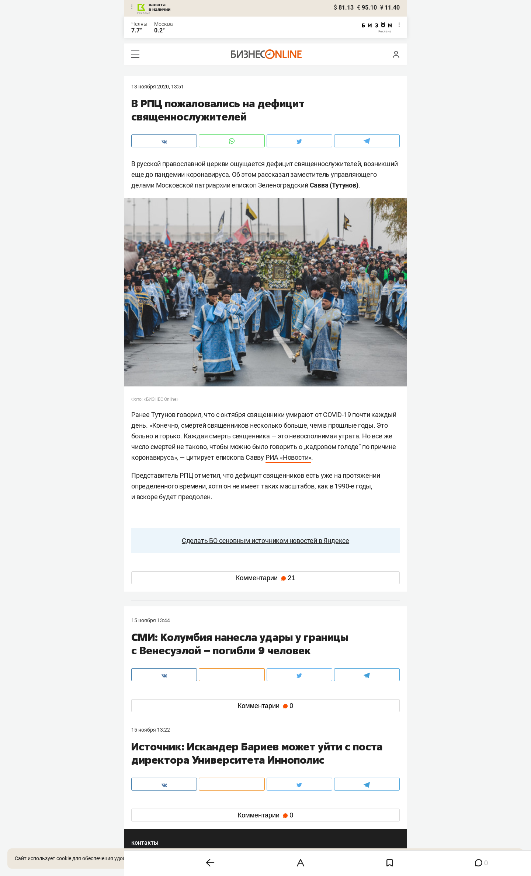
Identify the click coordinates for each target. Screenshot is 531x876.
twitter (279, 801)
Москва (163, 24)
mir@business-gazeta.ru (249, 776)
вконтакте (150, 801)
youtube (147, 824)
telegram (148, 813)
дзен (277, 813)
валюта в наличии (159, 7)
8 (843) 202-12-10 (152, 767)
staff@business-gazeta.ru (340, 767)
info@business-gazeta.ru (160, 776)
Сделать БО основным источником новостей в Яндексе (265, 540)
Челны (139, 24)
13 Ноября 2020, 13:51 (157, 87)
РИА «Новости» (288, 457)
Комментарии (265, 578)
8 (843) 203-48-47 (241, 767)
